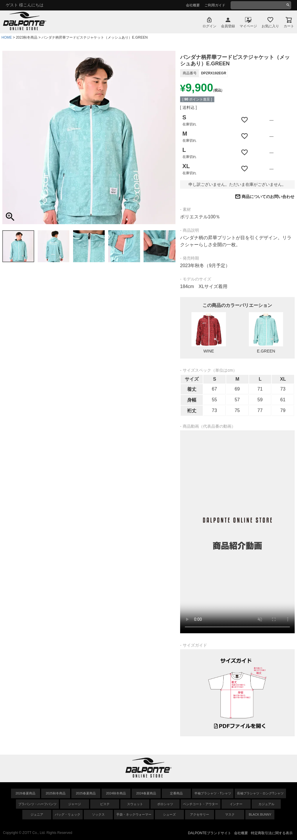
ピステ (105, 804)
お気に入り (270, 26)
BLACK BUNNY (260, 814)
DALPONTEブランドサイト (209, 833)
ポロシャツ (165, 804)
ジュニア (36, 814)
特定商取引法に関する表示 (272, 833)
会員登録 (228, 26)
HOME (6, 37)
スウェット (135, 804)
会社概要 (193, 5)
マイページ (248, 26)
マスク (230, 814)
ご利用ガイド (214, 5)
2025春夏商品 (86, 793)
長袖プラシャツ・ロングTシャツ (260, 793)
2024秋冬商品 (116, 793)
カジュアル (266, 804)
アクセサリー (199, 814)
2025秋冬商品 (56, 793)
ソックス (98, 814)
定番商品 (176, 793)
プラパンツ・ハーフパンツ (37, 804)
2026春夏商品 (25, 793)
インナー (236, 804)
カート (289, 26)
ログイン (209, 26)
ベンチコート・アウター (200, 804)
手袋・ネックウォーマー (133, 814)
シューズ (169, 814)
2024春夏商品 (146, 793)
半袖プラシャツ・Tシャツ (212, 793)
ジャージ (74, 804)
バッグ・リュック (67, 814)
